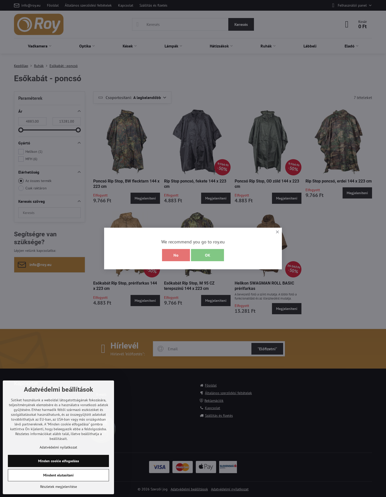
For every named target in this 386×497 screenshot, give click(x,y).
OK (207, 255)
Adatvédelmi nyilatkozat (58, 447)
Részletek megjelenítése (58, 486)
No (176, 255)
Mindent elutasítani (58, 475)
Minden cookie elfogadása (58, 461)
